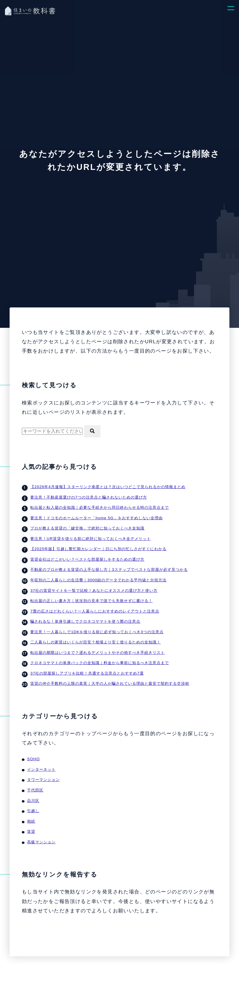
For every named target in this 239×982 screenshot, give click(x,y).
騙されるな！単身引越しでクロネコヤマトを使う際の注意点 (85, 617)
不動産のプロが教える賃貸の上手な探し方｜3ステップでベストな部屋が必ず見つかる (108, 566)
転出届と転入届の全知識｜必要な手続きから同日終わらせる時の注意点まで (99, 506)
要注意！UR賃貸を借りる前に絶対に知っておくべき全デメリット (90, 536)
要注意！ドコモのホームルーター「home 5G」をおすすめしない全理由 (96, 516)
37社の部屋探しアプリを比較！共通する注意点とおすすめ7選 (86, 667)
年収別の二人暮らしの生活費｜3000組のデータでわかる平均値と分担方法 (98, 576)
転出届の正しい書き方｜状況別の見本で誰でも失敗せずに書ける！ (91, 596)
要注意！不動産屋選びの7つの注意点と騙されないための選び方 (88, 496)
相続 (31, 812)
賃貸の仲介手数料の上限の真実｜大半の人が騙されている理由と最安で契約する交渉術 (109, 677)
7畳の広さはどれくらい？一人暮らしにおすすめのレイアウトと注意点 (94, 606)
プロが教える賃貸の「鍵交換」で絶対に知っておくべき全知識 (87, 527)
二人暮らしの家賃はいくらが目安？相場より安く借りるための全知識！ (95, 637)
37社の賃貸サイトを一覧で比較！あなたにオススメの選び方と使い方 (93, 587)
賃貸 (31, 822)
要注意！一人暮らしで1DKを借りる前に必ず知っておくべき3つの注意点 (96, 626)
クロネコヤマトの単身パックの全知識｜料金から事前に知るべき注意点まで (99, 656)
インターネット (41, 762)
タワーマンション (43, 772)
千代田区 (35, 782)
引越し (33, 802)
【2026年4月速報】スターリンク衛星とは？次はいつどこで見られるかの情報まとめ (107, 486)
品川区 (33, 792)
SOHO (33, 752)
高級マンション (41, 832)
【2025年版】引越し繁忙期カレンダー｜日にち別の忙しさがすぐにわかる (98, 546)
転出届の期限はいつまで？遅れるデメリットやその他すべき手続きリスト (97, 647)
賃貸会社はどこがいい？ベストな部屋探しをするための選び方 (87, 557)
